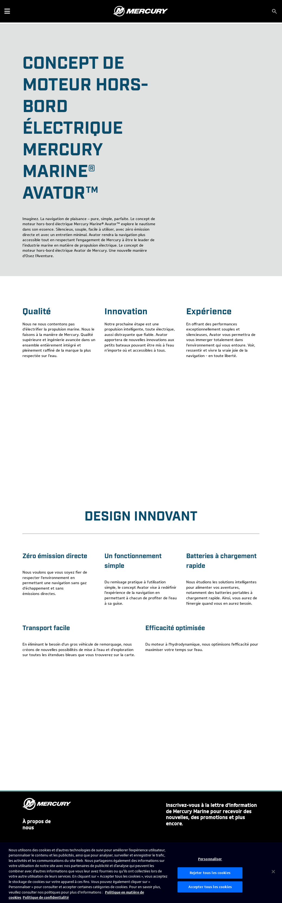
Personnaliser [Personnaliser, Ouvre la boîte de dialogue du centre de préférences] (210, 859)
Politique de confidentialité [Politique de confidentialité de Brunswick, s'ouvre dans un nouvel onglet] (46, 897)
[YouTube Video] (141, 429)
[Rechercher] (274, 11)
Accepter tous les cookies (210, 886)
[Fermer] (273, 872)
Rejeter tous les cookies (210, 872)
